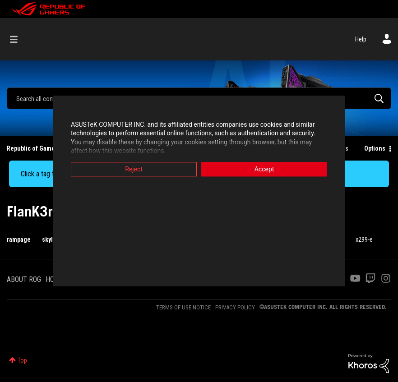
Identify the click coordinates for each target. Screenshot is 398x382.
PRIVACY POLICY (235, 307)
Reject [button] (134, 169)
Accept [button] (264, 169)
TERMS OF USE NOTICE (183, 307)
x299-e (364, 239)
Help (360, 39)
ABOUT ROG (24, 279)
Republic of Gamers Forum (43, 148)
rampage (19, 239)
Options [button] (374, 148)
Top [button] (22, 360)
